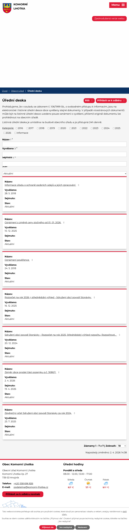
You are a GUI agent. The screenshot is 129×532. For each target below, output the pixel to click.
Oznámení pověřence (19, 260)
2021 (74, 128)
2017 (31, 128)
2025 (117, 128)
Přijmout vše (48, 527)
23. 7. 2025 (10, 421)
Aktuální (9, 206)
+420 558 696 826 (23, 483)
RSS (89, 100)
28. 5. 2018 (10, 193)
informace (22, 132)
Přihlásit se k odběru (111, 100)
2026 (8, 132)
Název (6, 139)
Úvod (4, 91)
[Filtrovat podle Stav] (64, 173)
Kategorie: (8, 128)
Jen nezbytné (65, 527)
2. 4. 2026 (10, 380)
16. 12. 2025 (11, 305)
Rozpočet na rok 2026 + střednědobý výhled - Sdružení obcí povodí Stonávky (50, 297)
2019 (52, 128)
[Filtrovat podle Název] (64, 144)
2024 (106, 128)
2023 (95, 128)
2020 (63, 128)
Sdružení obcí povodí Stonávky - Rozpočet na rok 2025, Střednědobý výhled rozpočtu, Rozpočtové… (63, 335)
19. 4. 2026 (10, 389)
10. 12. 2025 (11, 230)
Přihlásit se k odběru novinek (23, 494)
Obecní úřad (17, 91)
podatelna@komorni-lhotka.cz (31, 487)
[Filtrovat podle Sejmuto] (64, 163)
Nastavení (82, 527)
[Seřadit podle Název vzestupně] (12, 138)
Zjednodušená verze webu (109, 18)
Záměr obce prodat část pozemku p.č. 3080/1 (32, 372)
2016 (20, 128)
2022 (84, 128)
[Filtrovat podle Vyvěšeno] (64, 154)
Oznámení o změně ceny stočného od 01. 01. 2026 (35, 222)
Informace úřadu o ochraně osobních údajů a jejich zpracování (42, 185)
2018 (41, 128)
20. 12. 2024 (11, 343)
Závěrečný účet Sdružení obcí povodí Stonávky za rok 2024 (40, 413)
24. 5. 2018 (10, 268)
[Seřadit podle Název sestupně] (12, 139)
